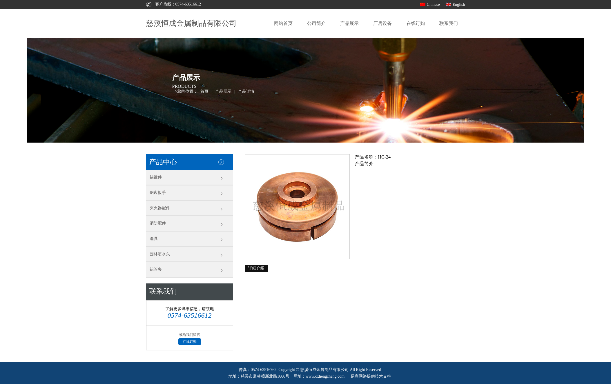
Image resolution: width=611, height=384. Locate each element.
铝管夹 (156, 269)
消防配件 (158, 223)
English (459, 4)
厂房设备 (382, 23)
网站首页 (283, 23)
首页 (204, 91)
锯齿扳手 (158, 192)
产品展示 (349, 23)
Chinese (433, 4)
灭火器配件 (160, 208)
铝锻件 (156, 177)
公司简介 (316, 23)
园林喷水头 (160, 254)
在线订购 (415, 23)
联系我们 (448, 23)
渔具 (154, 238)
